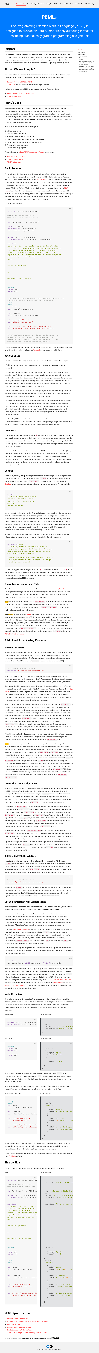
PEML (7, 4)
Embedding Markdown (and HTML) (87, 61)
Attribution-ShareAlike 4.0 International (34, 1338)
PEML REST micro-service (14, 634)
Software (73, 4)
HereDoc (8, 484)
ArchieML (36, 350)
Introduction (21, 4)
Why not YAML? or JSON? (16, 156)
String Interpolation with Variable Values (88, 69)
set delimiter (58, 982)
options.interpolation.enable (15, 985)
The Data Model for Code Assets (19, 1327)
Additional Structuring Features (86, 62)
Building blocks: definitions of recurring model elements (27, 1321)
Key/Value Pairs (83, 56)
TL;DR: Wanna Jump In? (84, 51)
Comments (81, 57)
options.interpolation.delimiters (59, 980)
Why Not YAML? (42, 180)
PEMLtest (57, 4)
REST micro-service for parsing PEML (21, 93)
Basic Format (81, 54)
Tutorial (30, 4)
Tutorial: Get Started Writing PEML (19, 82)
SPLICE (87, 4)
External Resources (84, 64)
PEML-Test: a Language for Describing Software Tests (27, 1333)
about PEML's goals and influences (32, 152)
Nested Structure (83, 71)
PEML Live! (11, 85)
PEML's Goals (81, 52)
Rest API (65, 4)
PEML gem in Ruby (14, 96)
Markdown (63, 589)
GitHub (80, 4)
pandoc (29, 614)
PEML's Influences (14, 162)
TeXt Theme (58, 1349)
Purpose (80, 49)
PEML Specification (83, 73)
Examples (49, 4)
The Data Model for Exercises (18, 1319)
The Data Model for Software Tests (19, 1330)
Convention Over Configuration (86, 66)
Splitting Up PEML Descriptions (86, 68)
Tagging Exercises (13, 1324)
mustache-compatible (21, 929)
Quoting (81, 59)
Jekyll (52, 1349)
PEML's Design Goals (15, 159)
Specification (39, 4)
